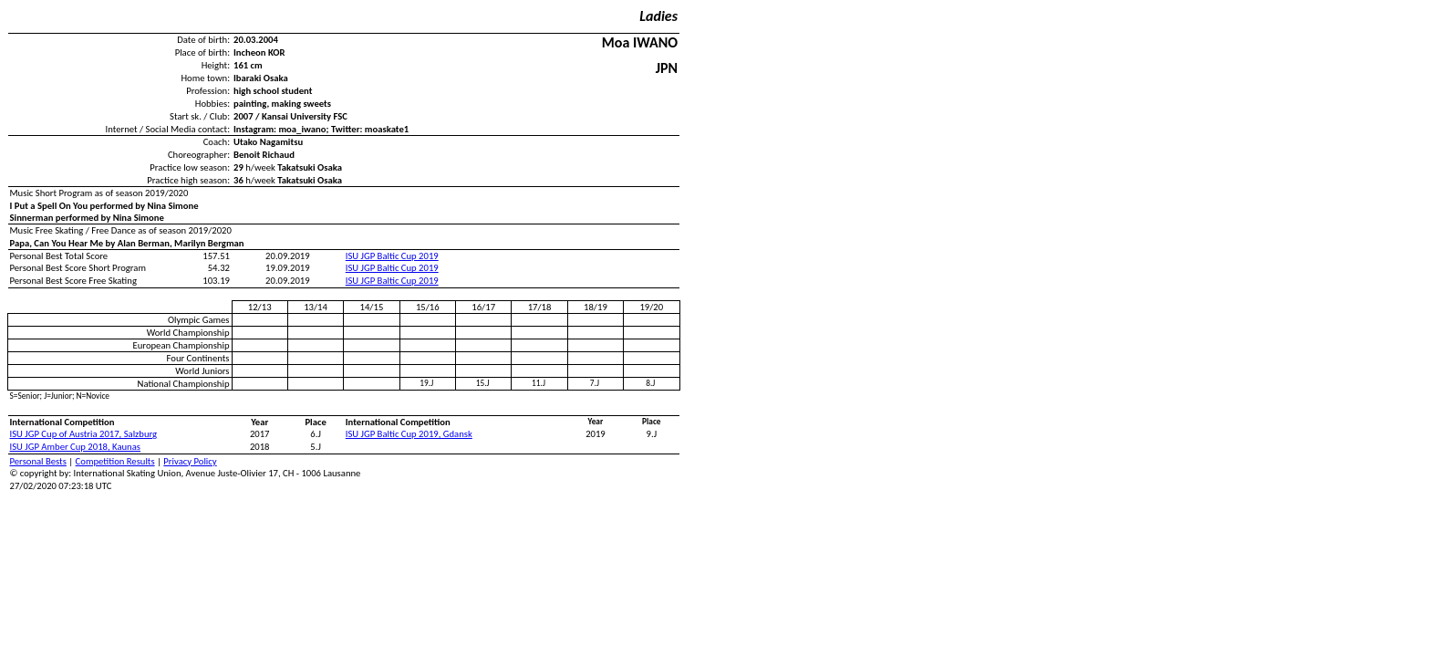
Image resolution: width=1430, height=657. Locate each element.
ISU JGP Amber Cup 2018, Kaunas (75, 447)
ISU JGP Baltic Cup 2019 (392, 256)
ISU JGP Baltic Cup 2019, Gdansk (409, 434)
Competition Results (115, 461)
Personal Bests (38, 461)
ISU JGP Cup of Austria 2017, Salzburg (84, 434)
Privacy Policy (189, 461)
